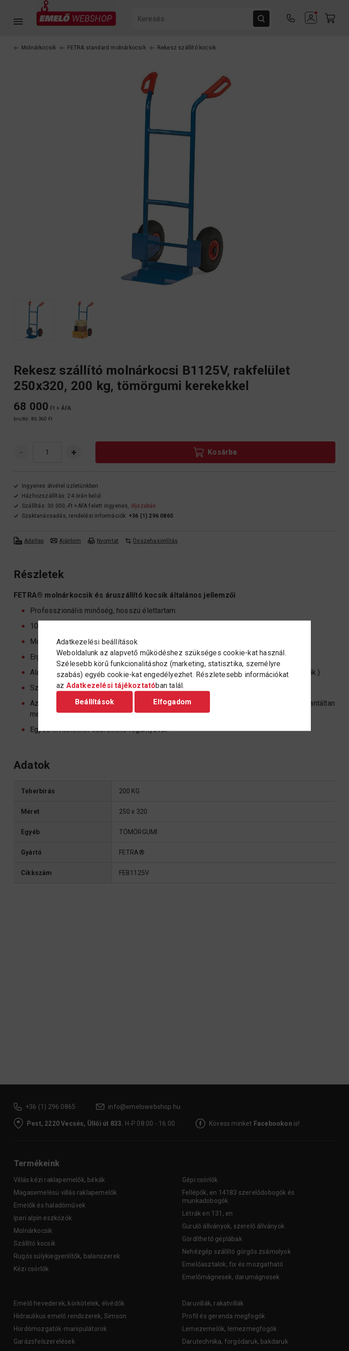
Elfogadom (172, 701)
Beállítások (94, 701)
